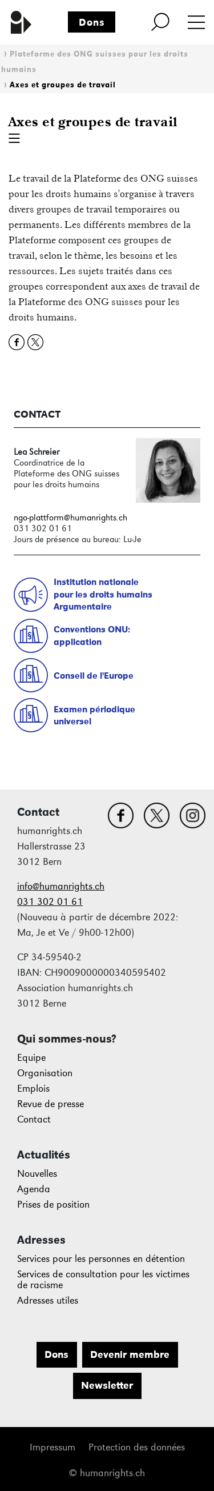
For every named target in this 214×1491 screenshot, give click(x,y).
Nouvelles (37, 1174)
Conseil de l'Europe (94, 675)
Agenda (33, 1189)
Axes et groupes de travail (63, 85)
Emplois (33, 1089)
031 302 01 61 (50, 902)
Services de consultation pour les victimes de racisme (103, 1280)
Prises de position (53, 1205)
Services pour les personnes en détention (101, 1259)
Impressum (52, 1447)
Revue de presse (50, 1104)
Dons (92, 22)
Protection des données (136, 1447)
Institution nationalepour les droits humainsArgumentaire (103, 594)
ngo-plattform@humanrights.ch (70, 517)
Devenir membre (129, 1354)
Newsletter (107, 1385)
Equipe (31, 1058)
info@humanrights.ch (60, 886)
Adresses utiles (47, 1300)
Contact (34, 1119)
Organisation (44, 1073)
